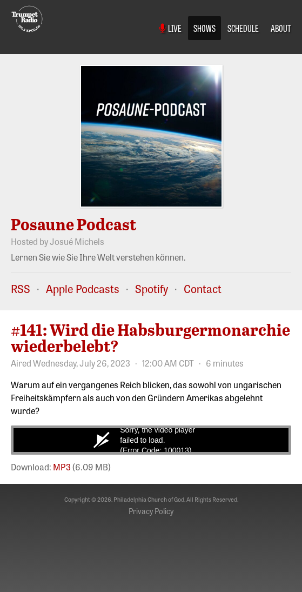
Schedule (243, 28)
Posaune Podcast (74, 224)
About (281, 28)
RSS (20, 288)
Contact (203, 288)
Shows (204, 28)
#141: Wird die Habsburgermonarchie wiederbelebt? (150, 337)
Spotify (151, 288)
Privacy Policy (151, 510)
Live (170, 28)
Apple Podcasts (82, 288)
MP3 (62, 466)
